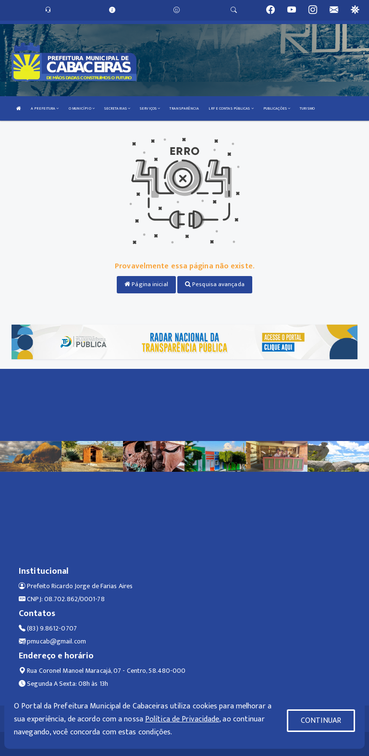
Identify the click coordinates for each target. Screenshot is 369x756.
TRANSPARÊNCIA (184, 108)
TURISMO (307, 108)
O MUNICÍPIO (82, 108)
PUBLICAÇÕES (276, 108)
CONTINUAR (321, 720)
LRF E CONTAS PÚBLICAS (231, 108)
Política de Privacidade (182, 719)
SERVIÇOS (150, 108)
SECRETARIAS (117, 108)
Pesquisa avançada (215, 284)
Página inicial (146, 284)
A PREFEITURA (45, 108)
